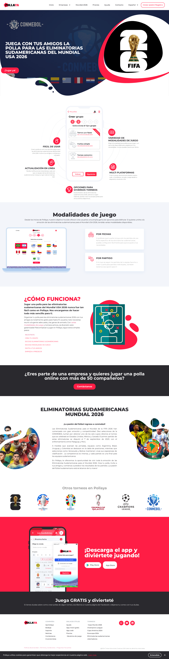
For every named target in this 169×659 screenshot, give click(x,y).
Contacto (140, 4)
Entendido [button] (154, 655)
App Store (110, 568)
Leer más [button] (92, 655)
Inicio (72, 4)
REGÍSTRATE (30, 337)
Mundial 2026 (103, 4)
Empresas (86, 4)
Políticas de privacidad (31, 650)
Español (154, 4)
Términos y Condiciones (47, 650)
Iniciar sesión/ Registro (150, 10)
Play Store (93, 567)
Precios (117, 4)
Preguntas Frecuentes (64, 650)
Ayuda (128, 4)
